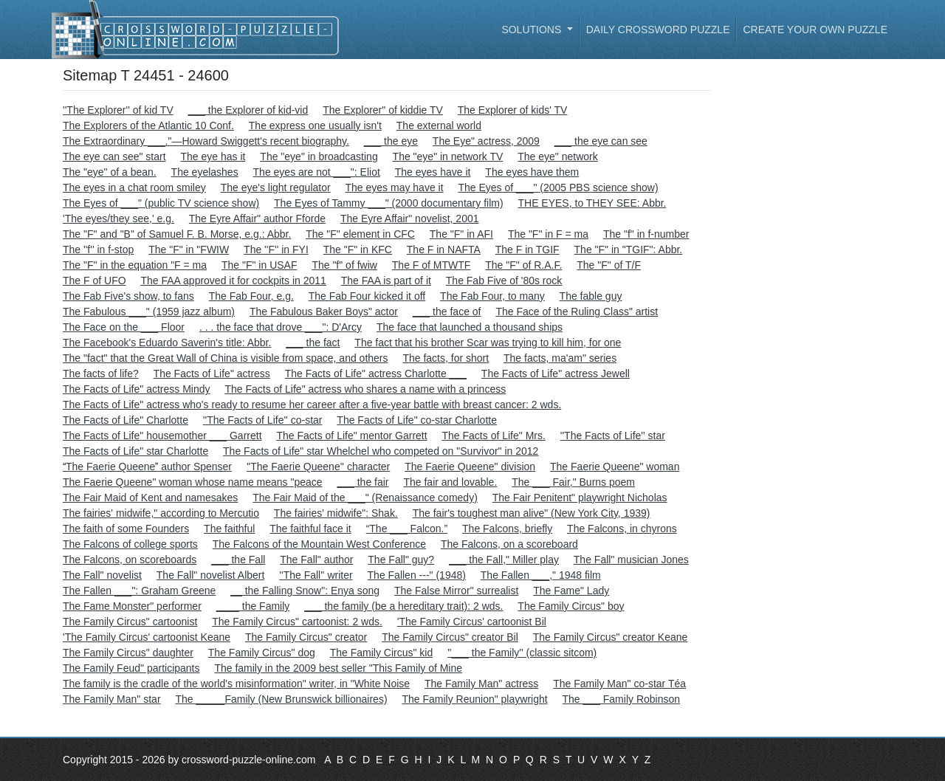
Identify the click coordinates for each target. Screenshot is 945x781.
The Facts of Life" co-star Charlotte (417, 420)
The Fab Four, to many (492, 296)
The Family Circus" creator (306, 637)
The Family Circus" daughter (128, 652)
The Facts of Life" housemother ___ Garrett (162, 435)
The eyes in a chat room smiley (134, 187)
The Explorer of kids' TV (513, 110)
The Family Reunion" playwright (474, 699)
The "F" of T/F (609, 265)
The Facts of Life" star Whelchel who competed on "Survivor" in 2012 (380, 451)
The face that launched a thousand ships (470, 327)
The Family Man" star (112, 699)
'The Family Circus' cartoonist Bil (471, 621)
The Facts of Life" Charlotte (125, 420)
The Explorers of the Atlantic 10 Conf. (148, 125)
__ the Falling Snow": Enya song (304, 590)
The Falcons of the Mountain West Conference (319, 544)
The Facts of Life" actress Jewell (555, 373)
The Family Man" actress (481, 683)
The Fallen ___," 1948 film (541, 575)
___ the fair (362, 482)
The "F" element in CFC (360, 234)
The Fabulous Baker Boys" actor (324, 311)
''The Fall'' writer (315, 575)
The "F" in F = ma (548, 234)
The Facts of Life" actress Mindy (136, 389)
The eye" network (557, 156)
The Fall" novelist (102, 575)
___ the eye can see (600, 141)
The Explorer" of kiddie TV (383, 110)
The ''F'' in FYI (276, 249)
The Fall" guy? (401, 559)
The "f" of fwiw (344, 265)
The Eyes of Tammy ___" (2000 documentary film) (389, 203)
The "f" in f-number (646, 234)
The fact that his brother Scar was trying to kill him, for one (487, 342)
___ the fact (313, 342)
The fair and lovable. (450, 482)
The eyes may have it (395, 187)
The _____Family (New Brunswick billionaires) (281, 699)
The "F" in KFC (357, 249)
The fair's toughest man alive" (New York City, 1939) (531, 513)
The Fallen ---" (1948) (417, 575)
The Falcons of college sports (130, 544)
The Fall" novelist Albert (211, 575)
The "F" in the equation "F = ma (135, 265)
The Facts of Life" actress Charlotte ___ (376, 373)
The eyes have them (532, 172)
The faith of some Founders (126, 528)
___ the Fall (238, 559)
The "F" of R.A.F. (523, 265)
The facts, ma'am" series (560, 358)
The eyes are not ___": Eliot (316, 172)
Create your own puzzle (815, 29)
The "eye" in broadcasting (318, 156)
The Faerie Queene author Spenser (147, 466)
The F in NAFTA (444, 249)
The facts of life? (101, 373)
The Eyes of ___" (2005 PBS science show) (558, 187)
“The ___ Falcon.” (407, 528)
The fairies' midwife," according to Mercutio (161, 513)
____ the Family (253, 606)
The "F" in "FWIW (188, 249)
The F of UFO (94, 280)
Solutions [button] (532, 29)
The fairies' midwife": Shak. (336, 513)
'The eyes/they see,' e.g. (118, 218)
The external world (438, 125)
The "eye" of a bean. (110, 172)
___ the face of (447, 311)
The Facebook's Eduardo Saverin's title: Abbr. (167, 342)
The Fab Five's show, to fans (128, 296)
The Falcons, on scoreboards (129, 559)
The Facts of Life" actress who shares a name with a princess (365, 389)
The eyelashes (204, 172)
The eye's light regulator (276, 187)
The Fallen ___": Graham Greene (139, 590)
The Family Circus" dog (261, 652)
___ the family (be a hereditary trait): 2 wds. (403, 606)
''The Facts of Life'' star (612, 435)
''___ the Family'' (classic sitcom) (522, 652)
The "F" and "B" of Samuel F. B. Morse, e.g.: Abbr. (177, 234)
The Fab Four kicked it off (367, 296)
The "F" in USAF (259, 265)
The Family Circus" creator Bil (450, 637)
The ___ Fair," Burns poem (573, 482)
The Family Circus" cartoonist (130, 621)
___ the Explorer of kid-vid (248, 110)
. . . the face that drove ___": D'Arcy (280, 327)
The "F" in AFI (461, 234)
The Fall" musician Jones (631, 559)
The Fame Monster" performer (132, 606)
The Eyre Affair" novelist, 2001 (409, 218)
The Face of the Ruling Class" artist (576, 311)
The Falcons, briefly (507, 528)
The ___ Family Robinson (622, 699)
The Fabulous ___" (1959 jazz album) (149, 311)
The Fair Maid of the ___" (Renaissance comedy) (365, 497)
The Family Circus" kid (381, 652)
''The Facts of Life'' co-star (263, 420)
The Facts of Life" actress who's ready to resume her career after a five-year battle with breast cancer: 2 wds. (312, 404)
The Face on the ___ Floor (124, 327)
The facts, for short (445, 358)
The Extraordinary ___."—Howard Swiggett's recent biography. (206, 141)
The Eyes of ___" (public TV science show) (161, 203)
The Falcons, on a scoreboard (509, 544)
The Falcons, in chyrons (622, 528)
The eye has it (213, 156)
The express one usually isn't (315, 125)
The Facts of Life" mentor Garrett (351, 435)
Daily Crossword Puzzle (658, 29)
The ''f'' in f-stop (98, 249)
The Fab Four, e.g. (251, 296)
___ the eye (391, 141)
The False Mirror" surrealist (456, 590)
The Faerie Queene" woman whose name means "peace (193, 482)
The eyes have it (433, 172)
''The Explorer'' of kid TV (118, 110)
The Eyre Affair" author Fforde (257, 218)
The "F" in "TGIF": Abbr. (628, 249)
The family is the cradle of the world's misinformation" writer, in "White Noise (236, 683)
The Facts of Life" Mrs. (494, 435)
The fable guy (591, 296)
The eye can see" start (114, 156)
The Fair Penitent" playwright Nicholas (579, 497)
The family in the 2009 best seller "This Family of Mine (338, 668)
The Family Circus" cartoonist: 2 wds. (297, 621)
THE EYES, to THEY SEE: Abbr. (592, 203)
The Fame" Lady (571, 590)
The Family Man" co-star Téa (619, 683)
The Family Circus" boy (571, 606)
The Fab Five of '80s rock (504, 280)
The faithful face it (310, 528)
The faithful (229, 528)
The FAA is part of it (386, 280)
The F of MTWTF (431, 265)
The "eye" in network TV (448, 156)
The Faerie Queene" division (470, 466)
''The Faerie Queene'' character (318, 466)
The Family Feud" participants (131, 668)
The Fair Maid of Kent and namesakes (150, 497)
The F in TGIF (527, 249)
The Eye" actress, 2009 (486, 141)
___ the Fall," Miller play (504, 559)
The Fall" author (316, 559)
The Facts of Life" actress (212, 373)
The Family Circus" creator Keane (610, 637)
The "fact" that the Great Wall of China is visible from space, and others (225, 358)
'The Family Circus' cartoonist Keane (146, 637)
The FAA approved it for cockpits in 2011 (233, 280)
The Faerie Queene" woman (614, 466)
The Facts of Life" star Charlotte (135, 451)
